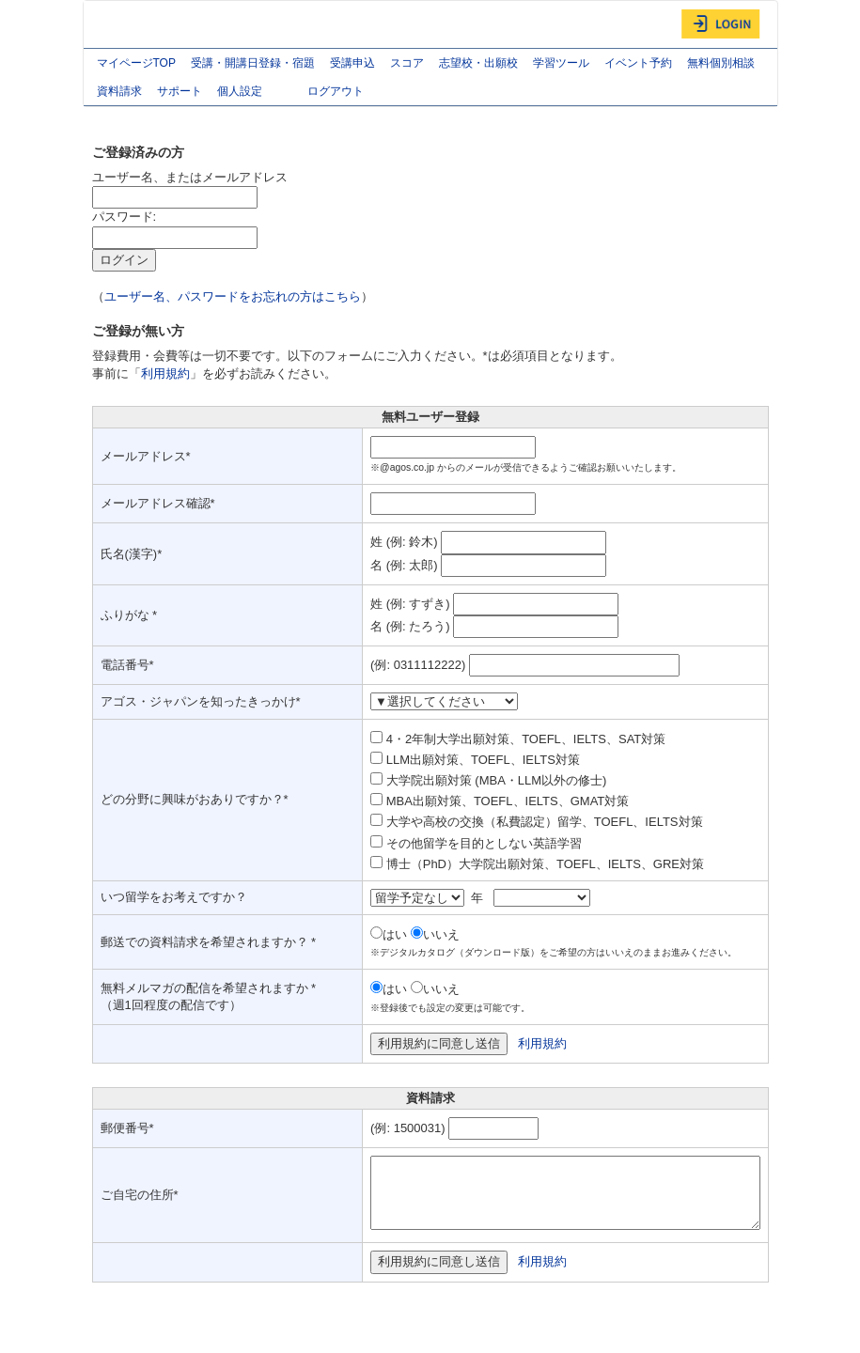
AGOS (131, 24)
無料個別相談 (721, 63)
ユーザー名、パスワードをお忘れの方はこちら (232, 296)
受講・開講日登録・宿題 (253, 63)
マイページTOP (136, 63)
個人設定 (254, 93)
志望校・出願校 (478, 63)
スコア (407, 63)
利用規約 (165, 373)
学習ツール (561, 63)
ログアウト (335, 91)
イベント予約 (638, 63)
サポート (179, 91)
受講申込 (352, 63)
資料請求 (119, 91)
